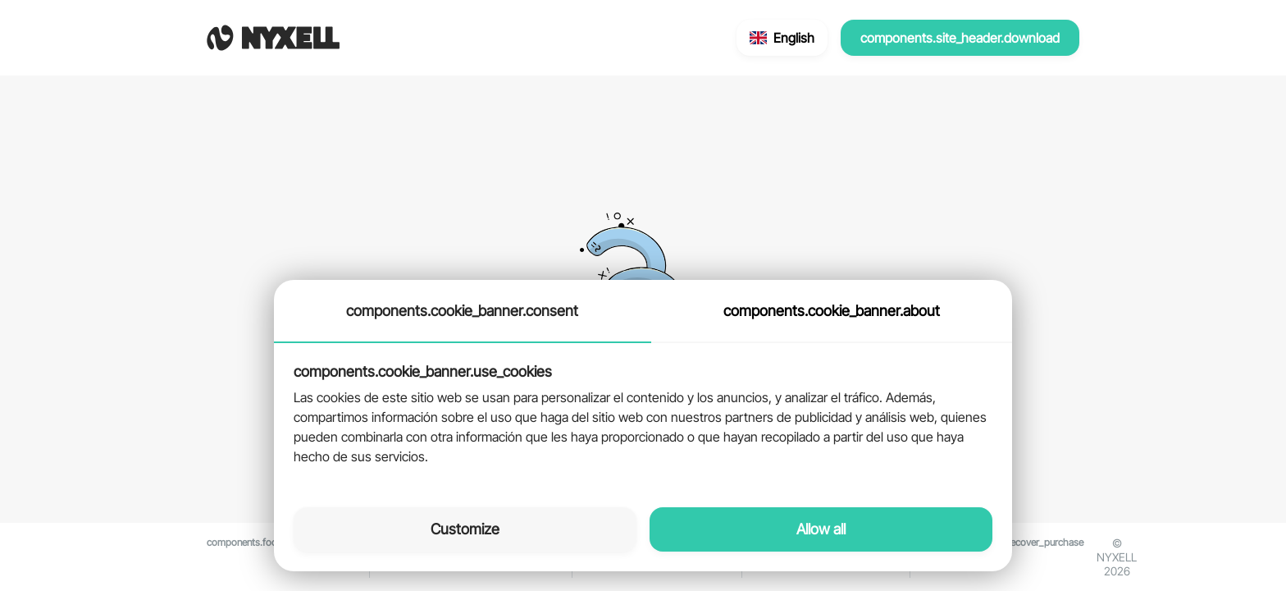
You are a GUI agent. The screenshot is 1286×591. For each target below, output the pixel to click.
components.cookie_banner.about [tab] (831, 310)
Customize (465, 529)
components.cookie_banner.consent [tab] (462, 310)
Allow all (821, 529)
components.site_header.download (960, 38)
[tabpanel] (643, 415)
